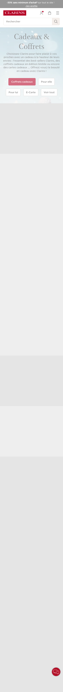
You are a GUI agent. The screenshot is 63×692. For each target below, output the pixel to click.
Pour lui (13, 92)
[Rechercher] (27, 21)
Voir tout (49, 92)
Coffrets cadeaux (22, 81)
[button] (56, 672)
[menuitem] (41, 13)
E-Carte (31, 92)
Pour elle (46, 81)
